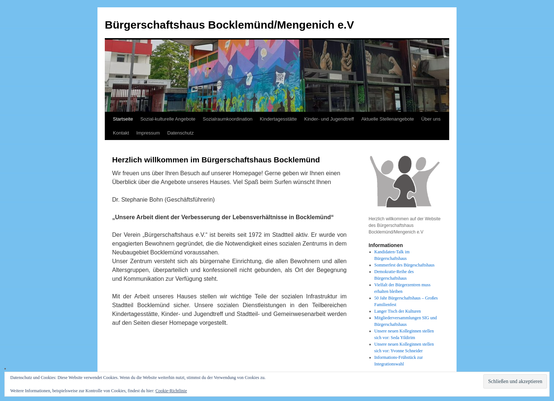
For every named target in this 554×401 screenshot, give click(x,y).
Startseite (123, 119)
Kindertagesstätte (278, 119)
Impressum (148, 133)
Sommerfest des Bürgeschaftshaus (404, 265)
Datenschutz (180, 133)
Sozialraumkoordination (227, 119)
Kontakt (121, 133)
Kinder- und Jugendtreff (329, 119)
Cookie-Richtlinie (171, 390)
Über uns (431, 119)
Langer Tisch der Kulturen (397, 311)
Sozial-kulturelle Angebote (167, 119)
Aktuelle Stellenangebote (387, 119)
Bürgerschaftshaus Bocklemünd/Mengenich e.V (229, 25)
